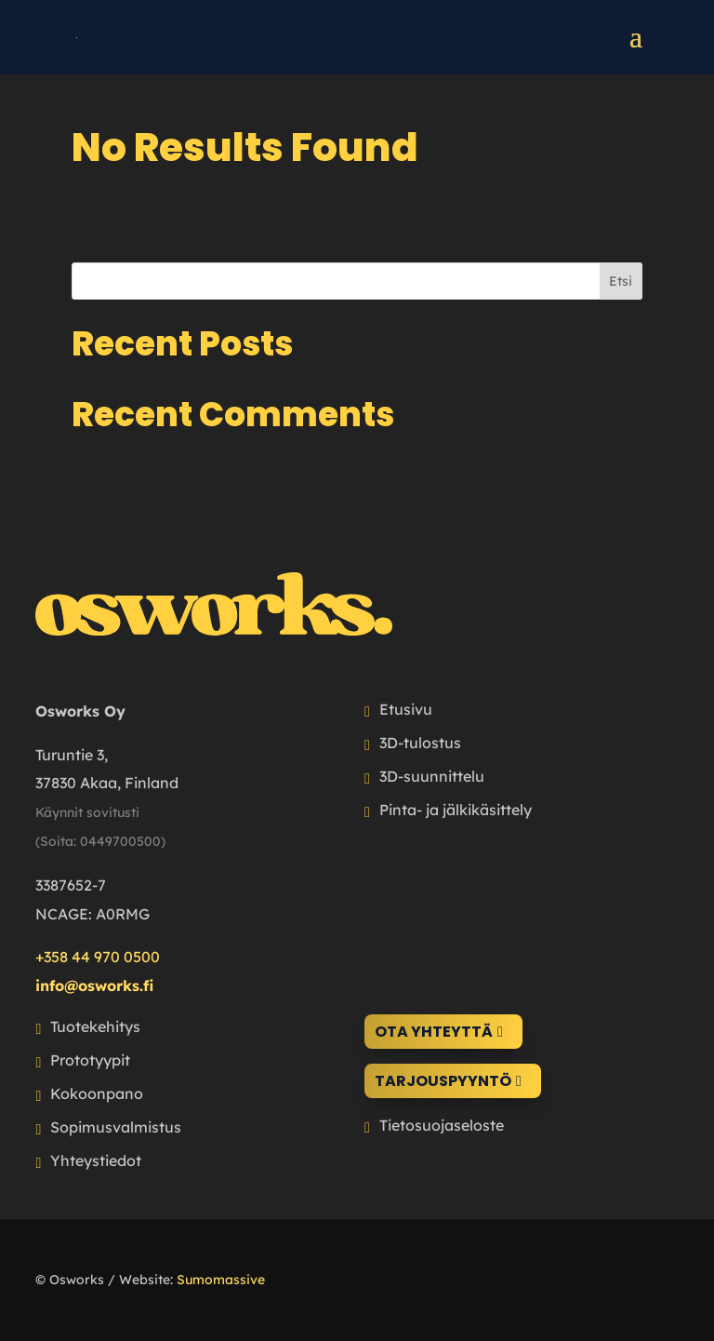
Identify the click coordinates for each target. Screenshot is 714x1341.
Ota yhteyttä (434, 1031)
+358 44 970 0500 (97, 956)
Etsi (620, 281)
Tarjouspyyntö (443, 1081)
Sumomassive (221, 1279)
